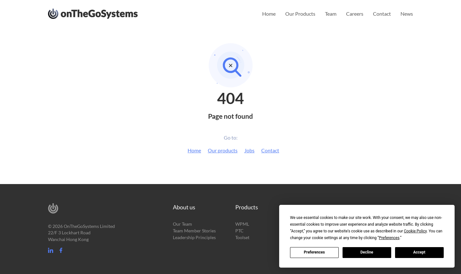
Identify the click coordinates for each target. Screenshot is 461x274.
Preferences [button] (389, 238)
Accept (419, 252)
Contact (382, 14)
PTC (239, 230)
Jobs (249, 150)
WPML (242, 224)
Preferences (314, 252)
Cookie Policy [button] (415, 231)
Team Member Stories (194, 230)
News (406, 14)
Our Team (182, 224)
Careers (354, 14)
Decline (366, 252)
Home (269, 14)
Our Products (300, 14)
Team (330, 14)
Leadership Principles (194, 237)
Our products (223, 150)
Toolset (242, 237)
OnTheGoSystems (105, 13)
